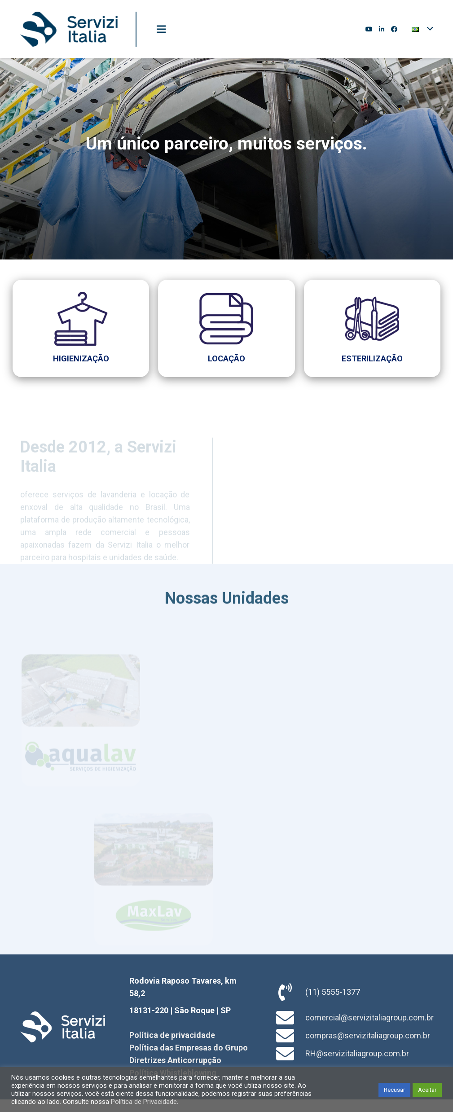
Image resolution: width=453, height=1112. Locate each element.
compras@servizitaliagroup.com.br (367, 1035)
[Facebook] (394, 29)
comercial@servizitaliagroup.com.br (369, 1017)
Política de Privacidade (144, 1102)
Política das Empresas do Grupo (188, 1047)
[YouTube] (369, 29)
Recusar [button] (394, 1089)
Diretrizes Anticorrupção (175, 1060)
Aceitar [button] (427, 1089)
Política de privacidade (172, 1035)
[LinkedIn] (381, 29)
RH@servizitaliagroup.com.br (357, 1053)
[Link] (69, 29)
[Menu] (161, 29)
